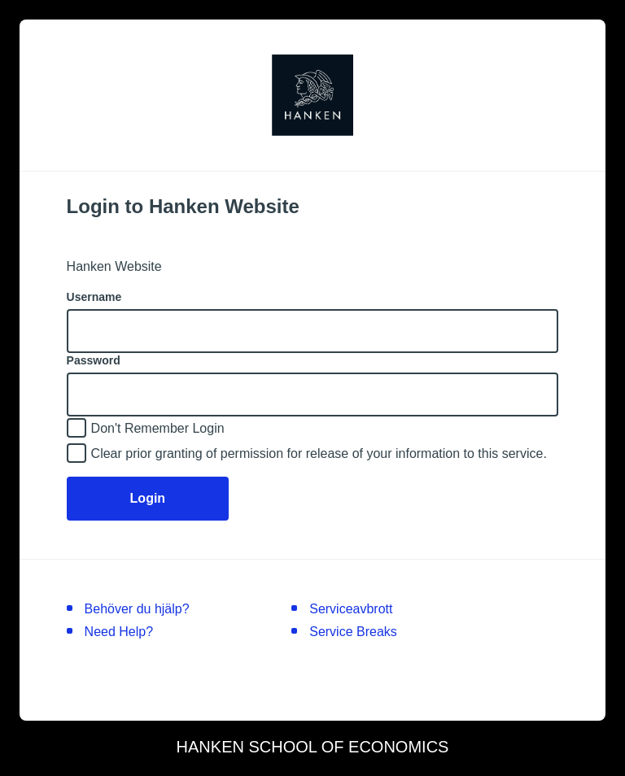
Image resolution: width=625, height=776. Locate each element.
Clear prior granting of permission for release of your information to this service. (319, 453)
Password (93, 360)
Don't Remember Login (158, 428)
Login (148, 498)
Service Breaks (353, 632)
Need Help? (119, 632)
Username (94, 296)
